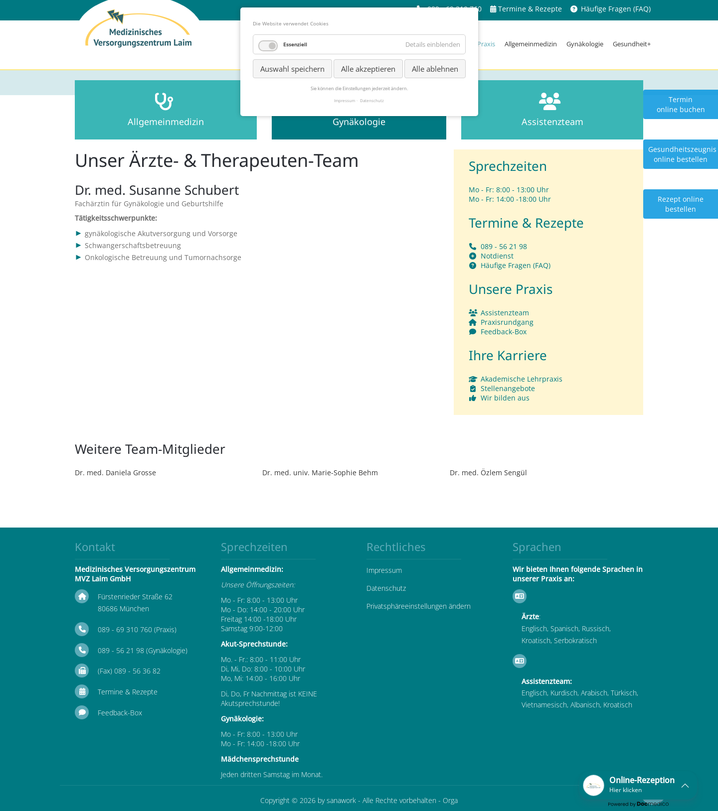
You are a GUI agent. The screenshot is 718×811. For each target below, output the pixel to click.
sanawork (341, 800)
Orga (450, 800)
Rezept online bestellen (681, 204)
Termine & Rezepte (530, 8)
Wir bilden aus (505, 398)
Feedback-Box (504, 331)
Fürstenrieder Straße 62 (135, 596)
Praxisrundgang (507, 322)
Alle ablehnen (435, 69)
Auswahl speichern (292, 69)
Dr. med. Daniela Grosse (115, 472)
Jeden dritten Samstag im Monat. (272, 774)
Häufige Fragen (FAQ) (616, 8)
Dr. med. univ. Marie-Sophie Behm (320, 472)
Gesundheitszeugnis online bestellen (682, 154)
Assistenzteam (505, 312)
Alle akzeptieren (368, 69)
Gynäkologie (584, 43)
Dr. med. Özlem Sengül (488, 472)
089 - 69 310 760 (125, 629)
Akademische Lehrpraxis (521, 379)
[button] (638, 785)
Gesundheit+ (632, 43)
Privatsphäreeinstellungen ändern (418, 606)
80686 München (123, 608)
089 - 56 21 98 (504, 246)
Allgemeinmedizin (531, 43)
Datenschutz (386, 588)
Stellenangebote (508, 388)
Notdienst (497, 256)
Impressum (384, 570)
